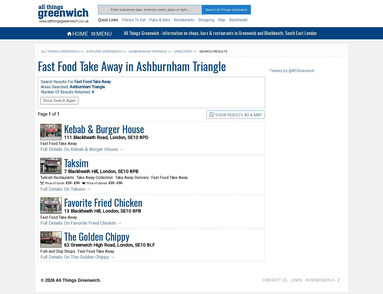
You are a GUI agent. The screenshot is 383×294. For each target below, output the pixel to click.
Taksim (76, 162)
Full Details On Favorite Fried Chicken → (81, 223)
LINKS (296, 280)
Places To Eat (133, 20)
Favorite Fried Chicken (103, 202)
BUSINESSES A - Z (323, 280)
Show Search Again (59, 100)
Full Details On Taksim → (65, 189)
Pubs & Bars (159, 20)
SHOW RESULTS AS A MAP (235, 114)
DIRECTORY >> (185, 51)
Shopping (206, 20)
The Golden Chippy (96, 236)
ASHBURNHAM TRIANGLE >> (150, 51)
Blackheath (238, 20)
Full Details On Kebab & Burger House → (82, 149)
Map (221, 20)
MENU (101, 34)
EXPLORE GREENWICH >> (106, 51)
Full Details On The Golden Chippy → (77, 257)
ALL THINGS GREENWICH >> (62, 51)
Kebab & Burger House (104, 128)
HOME (77, 34)
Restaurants (184, 20)
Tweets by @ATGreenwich (292, 70)
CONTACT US (274, 280)
